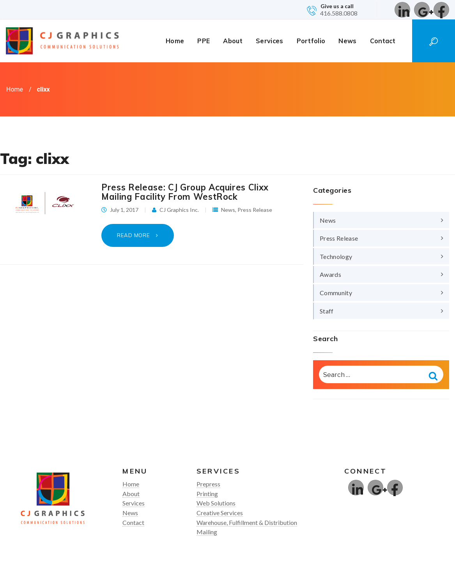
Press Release (254, 209)
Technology (336, 256)
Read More (134, 235)
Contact (382, 41)
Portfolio (311, 41)
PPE (203, 41)
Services (269, 41)
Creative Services (220, 512)
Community (336, 292)
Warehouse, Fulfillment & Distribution (247, 522)
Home (175, 41)
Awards (330, 274)
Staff (327, 311)
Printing (207, 493)
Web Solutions (216, 503)
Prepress (208, 484)
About (233, 41)
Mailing (207, 531)
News (347, 41)
